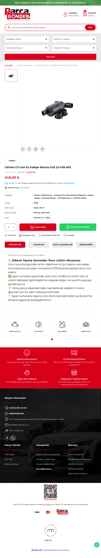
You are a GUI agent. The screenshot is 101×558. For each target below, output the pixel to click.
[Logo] (17, 14)
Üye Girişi (8, 465)
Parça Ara (50, 57)
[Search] (50, 27)
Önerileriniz (86, 248)
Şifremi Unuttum (12, 470)
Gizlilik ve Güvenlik (76, 470)
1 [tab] (49, 345)
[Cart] (89, 14)
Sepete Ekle (37, 231)
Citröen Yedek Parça (44, 196)
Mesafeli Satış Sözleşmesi (79, 465)
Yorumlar (38, 248)
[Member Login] (70, 14)
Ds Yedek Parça (43, 475)
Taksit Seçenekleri (62, 248)
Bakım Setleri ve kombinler (48, 460)
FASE (36, 207)
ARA (90, 27)
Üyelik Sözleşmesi (75, 460)
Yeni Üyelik (9, 460)
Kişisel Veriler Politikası (77, 480)
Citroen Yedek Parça (45, 470)
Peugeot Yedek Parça (45, 465)
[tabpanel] (15, 331)
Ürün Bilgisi (15, 248)
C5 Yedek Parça (74, 199)
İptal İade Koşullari (76, 475)
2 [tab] (52, 345)
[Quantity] (10, 231)
